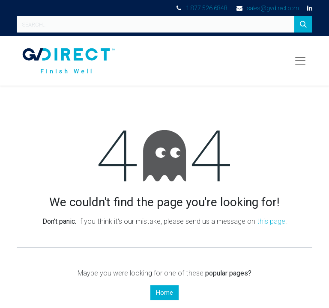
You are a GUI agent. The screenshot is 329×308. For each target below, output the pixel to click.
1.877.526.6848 (206, 8)
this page (271, 221)
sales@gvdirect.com (273, 8)
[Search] (303, 24)
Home (164, 292)
